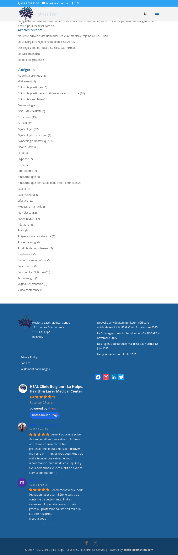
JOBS (21, 165)
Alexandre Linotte (43, 424)
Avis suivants (50, 524)
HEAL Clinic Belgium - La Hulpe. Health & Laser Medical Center (56, 388)
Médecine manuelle (30, 206)
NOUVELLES (25, 218)
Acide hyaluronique (30, 75)
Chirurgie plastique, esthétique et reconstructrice (48, 93)
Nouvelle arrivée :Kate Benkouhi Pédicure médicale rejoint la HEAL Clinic (63, 36)
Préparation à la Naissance (34, 236)
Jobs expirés (25, 171)
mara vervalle (39, 480)
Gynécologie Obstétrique (33, 141)
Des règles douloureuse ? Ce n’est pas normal (46, 48)
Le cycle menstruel (29, 54)
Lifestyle (23, 200)
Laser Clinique (26, 195)
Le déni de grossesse (31, 60)
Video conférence (29, 290)
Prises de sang (27, 242)
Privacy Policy (28, 357)
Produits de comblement (33, 248)
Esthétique (24, 117)
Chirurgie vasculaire (30, 99)
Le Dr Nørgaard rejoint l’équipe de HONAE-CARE (48, 42)
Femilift (22, 123)
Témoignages (26, 278)
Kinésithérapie (27, 177)
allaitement (25, 81)
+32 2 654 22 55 (30, 3)
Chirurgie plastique (30, 87)
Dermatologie (26, 105)
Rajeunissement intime (32, 260)
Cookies (25, 363)
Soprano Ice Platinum (31, 272)
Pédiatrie (23, 224)
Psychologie (25, 254)
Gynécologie (25, 129)
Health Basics (26, 147)
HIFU (21, 153)
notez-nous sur (44, 415)
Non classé (24, 212)
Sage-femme (26, 266)
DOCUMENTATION (29, 111)
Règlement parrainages (35, 369)
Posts (21, 230)
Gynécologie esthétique (32, 135)
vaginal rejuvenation (30, 284)
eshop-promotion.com (138, 550)
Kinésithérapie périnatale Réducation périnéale (47, 183)
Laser (21, 189)
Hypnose (23, 159)
